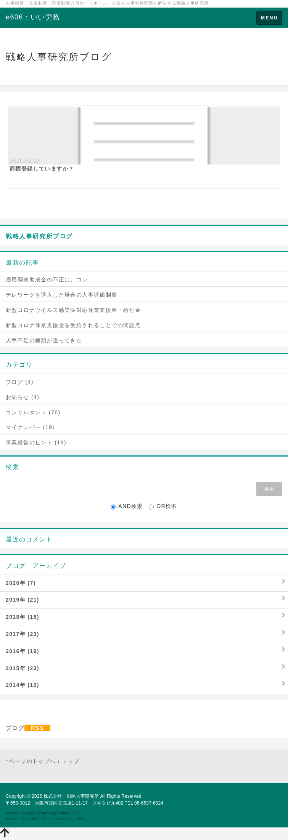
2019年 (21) (22, 600)
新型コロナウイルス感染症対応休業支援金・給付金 (73, 310)
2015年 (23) (22, 668)
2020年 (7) (21, 583)
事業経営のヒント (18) (36, 442)
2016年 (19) (22, 651)
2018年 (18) (22, 617)
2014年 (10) (22, 685)
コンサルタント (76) (33, 412)
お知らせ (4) (22, 397)
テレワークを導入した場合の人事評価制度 (61, 295)
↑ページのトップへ (31, 761)
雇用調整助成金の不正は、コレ (47, 279)
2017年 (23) (22, 634)
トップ (70, 761)
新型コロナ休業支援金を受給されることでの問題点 (73, 325)
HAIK (81, 819)
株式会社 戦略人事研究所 (71, 796)
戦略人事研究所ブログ (39, 236)
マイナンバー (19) (30, 427)
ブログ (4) (20, 382)
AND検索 (127, 506)
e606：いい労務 (33, 17)
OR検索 (163, 506)
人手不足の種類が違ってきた (44, 340)
